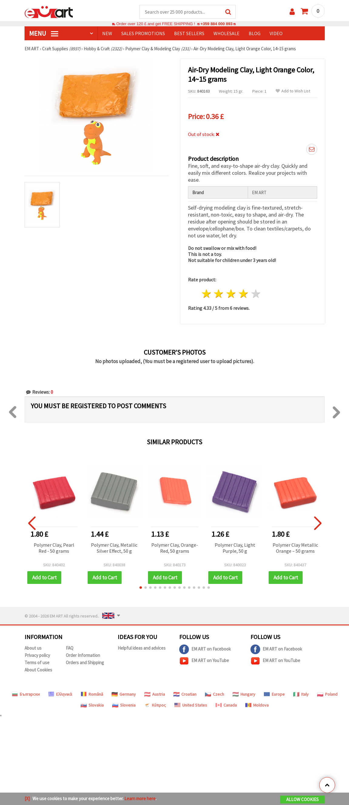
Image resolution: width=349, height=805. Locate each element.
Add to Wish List (293, 91)
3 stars (231, 294)
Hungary (244, 694)
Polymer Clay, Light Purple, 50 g (235, 548)
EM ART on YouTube (204, 661)
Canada (226, 705)
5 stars (256, 294)
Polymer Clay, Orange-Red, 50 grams (174, 548)
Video (276, 34)
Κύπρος (155, 705)
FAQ (69, 648)
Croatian (184, 694)
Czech (214, 694)
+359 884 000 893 (216, 24)
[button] (140, 588)
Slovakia (92, 705)
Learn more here (140, 798)
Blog (254, 34)
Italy (301, 694)
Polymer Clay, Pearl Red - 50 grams (54, 548)
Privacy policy (37, 655)
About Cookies (38, 670)
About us (33, 648)
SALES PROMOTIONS (143, 34)
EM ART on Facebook (205, 649)
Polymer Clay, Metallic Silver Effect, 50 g (114, 548)
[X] (27, 798)
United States (190, 705)
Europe (274, 694)
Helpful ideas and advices (142, 648)
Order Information (83, 655)
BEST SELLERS (189, 34)
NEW (107, 34)
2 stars (219, 294)
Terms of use (37, 663)
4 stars (243, 294)
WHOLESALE (226, 34)
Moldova (257, 705)
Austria (154, 694)
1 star (206, 294)
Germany (124, 694)
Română (92, 694)
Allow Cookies (302, 799)
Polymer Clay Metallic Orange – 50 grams (295, 548)
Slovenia (124, 705)
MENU (43, 33)
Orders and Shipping (85, 663)
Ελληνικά (60, 694)
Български (26, 694)
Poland (327, 694)
